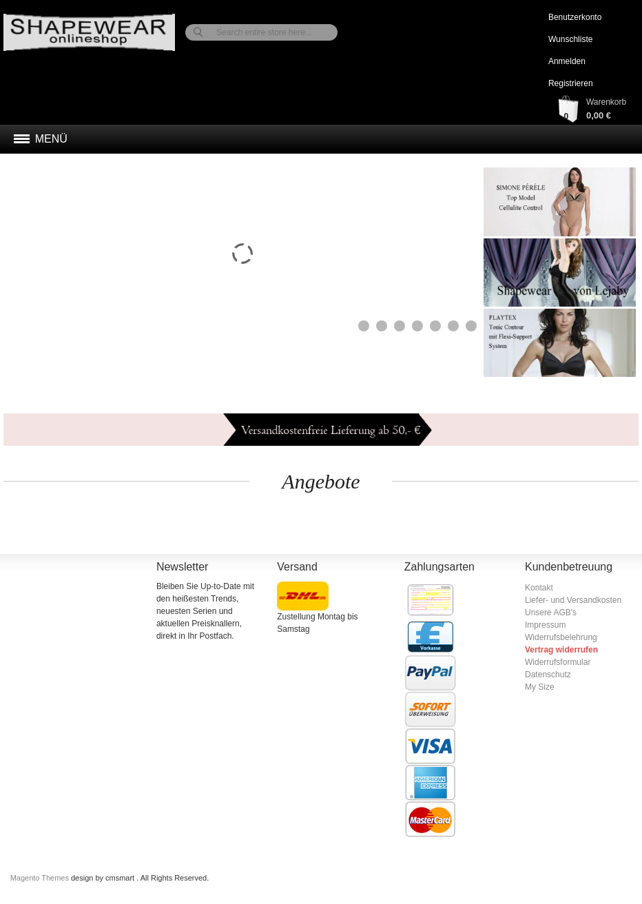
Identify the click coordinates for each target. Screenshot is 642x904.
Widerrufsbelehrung (561, 637)
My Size (540, 687)
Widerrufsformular (557, 662)
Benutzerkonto (574, 17)
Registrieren (570, 83)
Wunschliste (570, 39)
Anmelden (567, 61)
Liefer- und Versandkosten (573, 600)
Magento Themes (40, 878)
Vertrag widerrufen (561, 650)
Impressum (545, 625)
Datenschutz (548, 674)
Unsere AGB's (551, 612)
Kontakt (539, 588)
